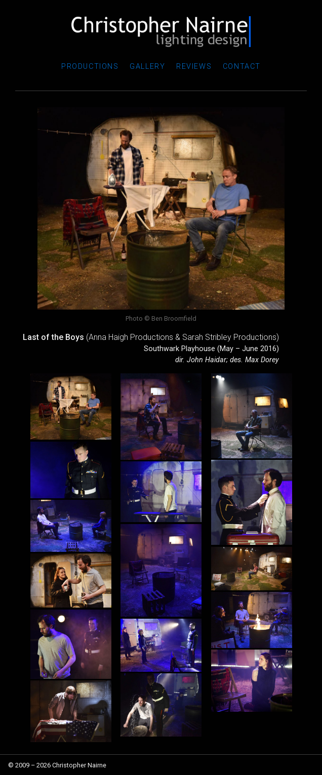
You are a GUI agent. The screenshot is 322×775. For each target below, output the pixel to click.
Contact (242, 66)
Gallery (147, 66)
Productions (90, 66)
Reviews (194, 66)
